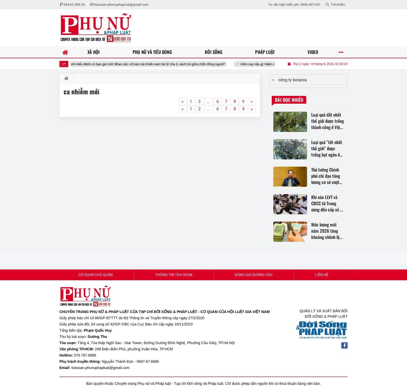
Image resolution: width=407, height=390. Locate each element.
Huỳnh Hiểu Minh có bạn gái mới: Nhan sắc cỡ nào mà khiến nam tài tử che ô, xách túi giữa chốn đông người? (152, 64)
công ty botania (292, 79)
